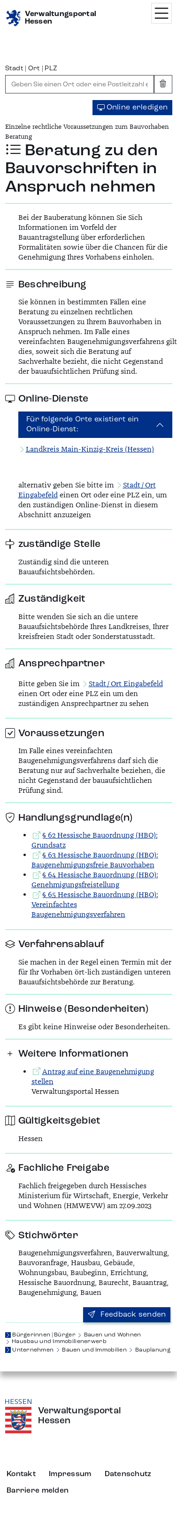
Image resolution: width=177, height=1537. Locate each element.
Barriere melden (38, 1491)
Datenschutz (128, 1474)
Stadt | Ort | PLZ (31, 68)
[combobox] (79, 84)
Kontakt (21, 1474)
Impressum (70, 1474)
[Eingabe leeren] (163, 84)
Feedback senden (127, 1315)
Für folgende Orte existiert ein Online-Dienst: (82, 424)
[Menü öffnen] (161, 13)
